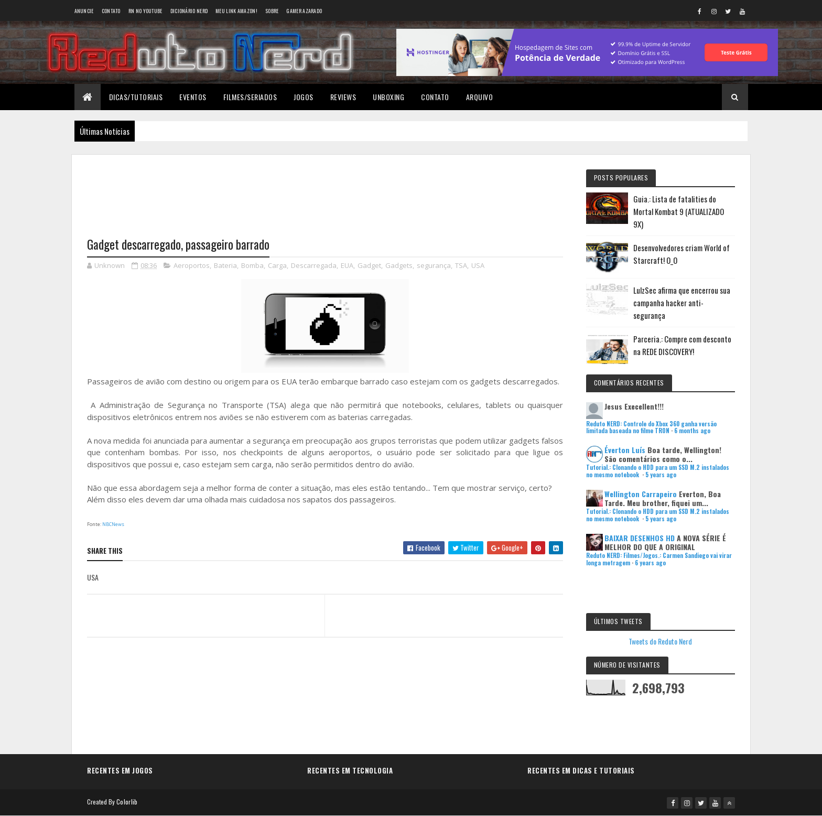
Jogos (303, 96)
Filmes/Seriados (250, 96)
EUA (347, 265)
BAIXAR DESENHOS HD (639, 537)
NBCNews (113, 524)
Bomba (252, 265)
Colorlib (126, 801)
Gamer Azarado (304, 11)
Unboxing (388, 96)
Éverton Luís (624, 449)
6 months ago (692, 430)
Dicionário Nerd (189, 11)
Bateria (225, 265)
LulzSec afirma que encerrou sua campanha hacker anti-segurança (681, 302)
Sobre (272, 11)
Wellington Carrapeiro (640, 493)
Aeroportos (192, 265)
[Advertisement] (325, 189)
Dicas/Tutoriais (136, 96)
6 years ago (650, 563)
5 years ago (660, 474)
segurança (434, 265)
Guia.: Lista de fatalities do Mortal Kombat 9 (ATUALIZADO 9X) (678, 211)
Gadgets (399, 265)
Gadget (369, 265)
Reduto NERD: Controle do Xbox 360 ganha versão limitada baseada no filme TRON (651, 427)
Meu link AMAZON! (236, 11)
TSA (461, 265)
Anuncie (84, 11)
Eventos (193, 96)
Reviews (343, 96)
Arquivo (479, 96)
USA (477, 265)
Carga (277, 265)
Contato (111, 11)
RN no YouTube (145, 11)
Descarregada (314, 265)
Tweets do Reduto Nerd (660, 641)
